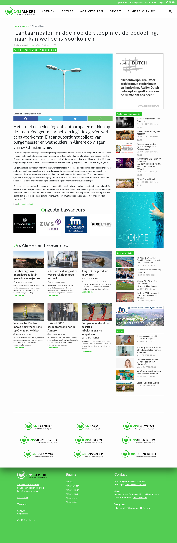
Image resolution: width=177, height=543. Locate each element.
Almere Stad (71, 502)
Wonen (18, 50)
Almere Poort (72, 497)
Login (161, 2)
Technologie (48, 50)
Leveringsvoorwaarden (27, 491)
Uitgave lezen (121, 2)
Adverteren (150, 2)
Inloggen (21, 510)
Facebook (121, 508)
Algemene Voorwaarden (28, 484)
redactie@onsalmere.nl (135, 484)
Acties (68, 11)
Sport (115, 11)
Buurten (72, 474)
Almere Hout (72, 493)
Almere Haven (72, 489)
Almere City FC (141, 11)
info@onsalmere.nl (136, 481)
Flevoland (31, 50)
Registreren (22, 513)
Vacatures (22, 504)
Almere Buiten (72, 485)
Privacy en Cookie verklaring (30, 487)
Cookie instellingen (26, 520)
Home (16, 26)
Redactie (30, 45)
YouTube (147, 508)
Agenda (48, 11)
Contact (120, 474)
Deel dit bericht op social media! (28, 113)
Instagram (134, 508)
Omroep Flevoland (25, 204)
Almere (25, 26)
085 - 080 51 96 (140, 497)
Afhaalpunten (136, 2)
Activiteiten (91, 11)
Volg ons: (120, 504)
